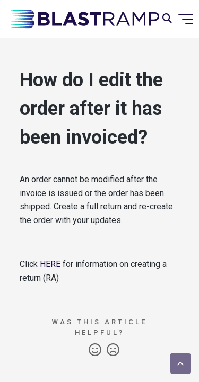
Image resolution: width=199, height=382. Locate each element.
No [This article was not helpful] (113, 350)
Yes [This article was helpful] (95, 350)
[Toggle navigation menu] (185, 19)
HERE (50, 264)
